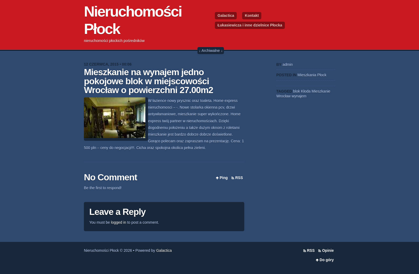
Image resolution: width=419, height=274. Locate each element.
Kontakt (252, 15)
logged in (118, 222)
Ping (224, 178)
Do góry (327, 260)
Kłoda (306, 91)
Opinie (328, 250)
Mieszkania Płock (311, 75)
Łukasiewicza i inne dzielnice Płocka (250, 25)
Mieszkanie (321, 91)
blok (296, 91)
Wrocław (283, 96)
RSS (239, 178)
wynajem (299, 96)
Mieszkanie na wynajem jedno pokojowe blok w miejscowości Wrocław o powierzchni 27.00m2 (148, 81)
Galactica (226, 15)
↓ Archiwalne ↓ (211, 50)
